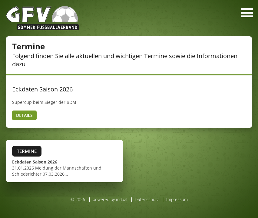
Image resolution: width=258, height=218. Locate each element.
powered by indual (110, 199)
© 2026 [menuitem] (78, 199)
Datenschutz (147, 199)
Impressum (177, 199)
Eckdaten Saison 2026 (42, 89)
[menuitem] (108, 199)
